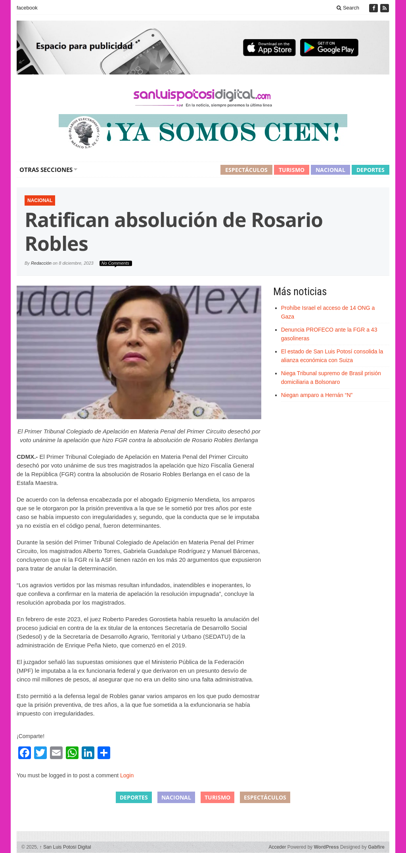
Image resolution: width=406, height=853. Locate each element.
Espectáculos (246, 170)
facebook (27, 8)
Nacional (330, 170)
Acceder (277, 847)
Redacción (41, 263)
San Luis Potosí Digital (65, 847)
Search (348, 8)
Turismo (291, 170)
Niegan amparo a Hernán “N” (317, 395)
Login (127, 775)
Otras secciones (46, 170)
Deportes (370, 170)
